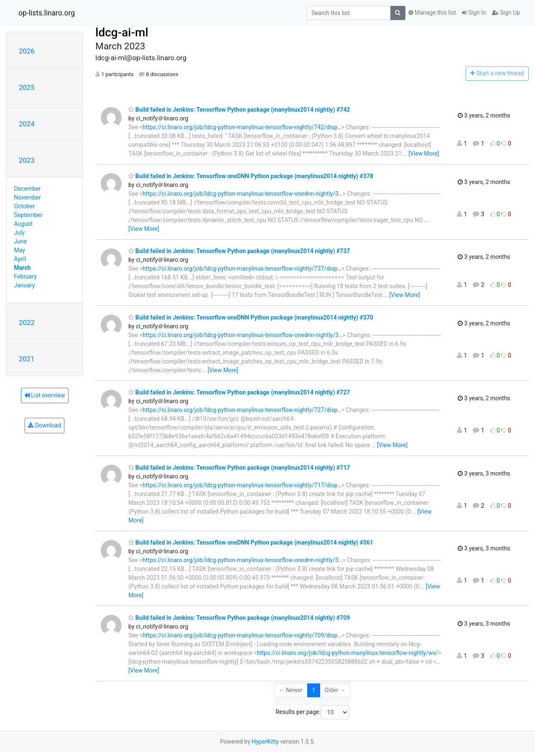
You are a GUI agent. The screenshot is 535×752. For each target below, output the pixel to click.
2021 (27, 359)
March (22, 267)
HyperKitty (265, 741)
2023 (27, 160)
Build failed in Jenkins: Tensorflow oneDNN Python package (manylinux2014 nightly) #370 (250, 317)
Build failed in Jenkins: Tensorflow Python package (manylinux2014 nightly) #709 (239, 617)
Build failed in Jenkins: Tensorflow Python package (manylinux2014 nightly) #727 (239, 392)
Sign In (474, 12)
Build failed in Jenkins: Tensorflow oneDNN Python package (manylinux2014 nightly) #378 (250, 176)
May (19, 250)
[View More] (423, 153)
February (25, 276)
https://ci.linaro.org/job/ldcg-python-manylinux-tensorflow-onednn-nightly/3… (242, 193)
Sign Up (506, 12)
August (23, 223)
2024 (27, 124)
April (20, 259)
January (24, 285)
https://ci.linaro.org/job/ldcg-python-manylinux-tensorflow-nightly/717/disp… (242, 485)
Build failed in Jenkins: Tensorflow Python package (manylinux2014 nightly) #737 (239, 251)
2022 (27, 322)
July (19, 232)
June (20, 241)
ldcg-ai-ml (121, 32)
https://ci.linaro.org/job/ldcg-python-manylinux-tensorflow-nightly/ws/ (347, 653)
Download (44, 425)
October (24, 206)
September (28, 215)
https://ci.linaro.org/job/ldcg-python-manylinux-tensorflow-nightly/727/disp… (242, 410)
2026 (27, 51)
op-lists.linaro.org (46, 13)
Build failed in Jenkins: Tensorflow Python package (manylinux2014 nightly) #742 (239, 109)
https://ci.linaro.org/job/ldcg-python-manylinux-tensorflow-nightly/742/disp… (242, 127)
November (27, 197)
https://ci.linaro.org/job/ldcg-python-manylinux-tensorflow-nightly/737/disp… (242, 268)
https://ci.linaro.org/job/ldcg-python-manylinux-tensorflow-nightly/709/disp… (242, 635)
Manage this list (432, 12)
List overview (44, 395)
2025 (27, 87)
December (27, 188)
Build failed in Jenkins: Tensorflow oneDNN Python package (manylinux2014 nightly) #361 (250, 542)
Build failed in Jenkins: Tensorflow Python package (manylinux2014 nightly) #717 (239, 467)
